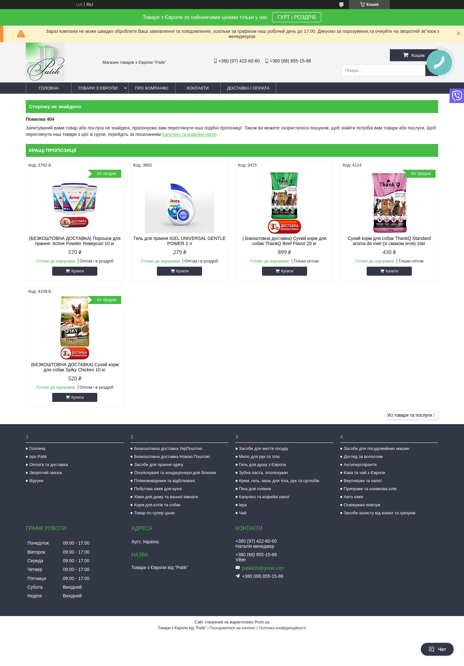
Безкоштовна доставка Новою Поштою (172, 456)
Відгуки (36, 480)
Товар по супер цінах (154, 512)
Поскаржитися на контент (232, 628)
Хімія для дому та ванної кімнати (166, 496)
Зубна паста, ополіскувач (263, 472)
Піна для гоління (255, 488)
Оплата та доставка (48, 464)
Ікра (243, 504)
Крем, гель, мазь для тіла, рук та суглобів (279, 480)
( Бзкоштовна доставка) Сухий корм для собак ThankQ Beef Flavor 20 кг (284, 241)
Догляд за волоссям (363, 456)
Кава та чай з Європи (364, 472)
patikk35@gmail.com (263, 568)
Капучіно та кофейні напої (189, 134)
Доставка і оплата (248, 88)
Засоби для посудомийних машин (377, 448)
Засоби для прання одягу (158, 464)
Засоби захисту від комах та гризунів (379, 512)
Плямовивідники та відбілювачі (164, 480)
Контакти (198, 88)
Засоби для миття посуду (263, 448)
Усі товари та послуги (409, 415)
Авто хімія (353, 496)
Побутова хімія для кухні (157, 488)
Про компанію (152, 88)
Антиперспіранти (360, 464)
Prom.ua (262, 622)
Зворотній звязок (45, 472)
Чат (437, 649)
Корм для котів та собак (157, 504)
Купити (77, 271)
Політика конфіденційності (282, 628)
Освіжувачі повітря (362, 504)
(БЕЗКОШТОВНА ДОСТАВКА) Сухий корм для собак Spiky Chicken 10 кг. (75, 367)
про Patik (38, 456)
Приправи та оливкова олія (370, 488)
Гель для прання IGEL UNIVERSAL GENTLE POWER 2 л (180, 241)
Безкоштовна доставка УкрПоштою (168, 448)
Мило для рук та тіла (259, 456)
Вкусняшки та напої (363, 480)
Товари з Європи (98, 88)
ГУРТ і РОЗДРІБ (296, 17)
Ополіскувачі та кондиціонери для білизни (175, 472)
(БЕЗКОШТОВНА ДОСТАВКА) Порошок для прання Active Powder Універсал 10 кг (75, 241)
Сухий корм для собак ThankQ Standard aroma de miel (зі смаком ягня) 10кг (389, 241)
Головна (49, 88)
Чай (243, 512)
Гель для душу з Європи (262, 464)
